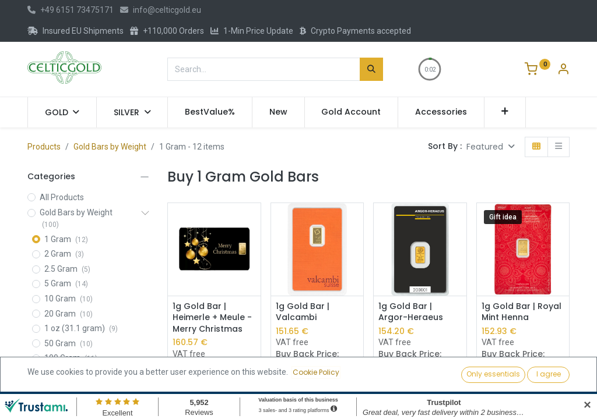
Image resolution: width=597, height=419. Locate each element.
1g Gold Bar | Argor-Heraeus (410, 312)
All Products (62, 197)
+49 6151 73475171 (70, 10)
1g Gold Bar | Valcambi (302, 312)
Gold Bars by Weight (109, 146)
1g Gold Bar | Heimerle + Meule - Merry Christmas (212, 318)
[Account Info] (563, 70)
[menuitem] (210, 112)
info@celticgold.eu (160, 10)
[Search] (371, 69)
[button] (505, 112)
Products (44, 146)
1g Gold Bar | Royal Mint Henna (521, 312)
